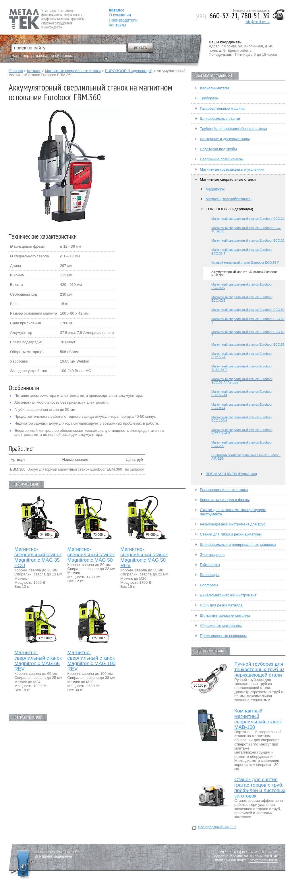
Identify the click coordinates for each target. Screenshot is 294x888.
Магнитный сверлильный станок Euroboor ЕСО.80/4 (241, 406)
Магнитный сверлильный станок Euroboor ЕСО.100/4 (241, 418)
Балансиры (209, 575)
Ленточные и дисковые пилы (224, 139)
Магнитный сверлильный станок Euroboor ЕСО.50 (248, 309)
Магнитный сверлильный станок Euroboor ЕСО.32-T (241, 251)
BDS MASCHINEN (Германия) (231, 474)
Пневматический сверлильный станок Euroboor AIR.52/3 (246, 456)
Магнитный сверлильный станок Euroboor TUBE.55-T (241, 368)
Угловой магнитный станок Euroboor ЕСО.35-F (245, 262)
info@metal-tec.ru (257, 22)
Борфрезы (209, 585)
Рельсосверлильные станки (224, 490)
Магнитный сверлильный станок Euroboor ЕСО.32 (248, 240)
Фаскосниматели (214, 88)
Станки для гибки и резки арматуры (231, 534)
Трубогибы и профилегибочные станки (233, 129)
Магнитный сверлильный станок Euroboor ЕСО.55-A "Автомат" (241, 380)
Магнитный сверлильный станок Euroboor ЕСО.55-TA (241, 393)
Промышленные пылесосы (223, 636)
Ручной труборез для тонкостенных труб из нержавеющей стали (259, 669)
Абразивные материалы (221, 626)
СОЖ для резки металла (221, 605)
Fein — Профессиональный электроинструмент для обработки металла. (46, 12)
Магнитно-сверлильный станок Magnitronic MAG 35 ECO (38, 557)
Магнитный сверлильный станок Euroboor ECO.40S (241, 286)
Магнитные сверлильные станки (72, 71)
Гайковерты (210, 565)
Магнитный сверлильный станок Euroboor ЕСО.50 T (248, 333)
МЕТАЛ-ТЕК (69, 852)
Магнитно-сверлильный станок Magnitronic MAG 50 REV (144, 557)
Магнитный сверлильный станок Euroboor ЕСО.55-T (241, 355)
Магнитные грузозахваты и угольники (232, 169)
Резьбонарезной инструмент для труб (232, 524)
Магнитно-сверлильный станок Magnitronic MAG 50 (91, 554)
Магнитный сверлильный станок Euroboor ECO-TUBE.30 (246, 229)
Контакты (117, 25)
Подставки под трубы (218, 149)
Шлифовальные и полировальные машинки (238, 545)
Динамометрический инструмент (228, 595)
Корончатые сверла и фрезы (224, 500)
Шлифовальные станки (220, 119)
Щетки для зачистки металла (225, 616)
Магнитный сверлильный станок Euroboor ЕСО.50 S (248, 320)
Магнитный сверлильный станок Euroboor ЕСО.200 (241, 444)
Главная (16, 71)
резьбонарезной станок (51, 55)
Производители (123, 20)
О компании (120, 15)
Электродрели (212, 555)
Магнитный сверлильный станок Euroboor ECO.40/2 (241, 298)
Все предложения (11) (217, 827)
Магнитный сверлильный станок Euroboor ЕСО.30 (248, 218)
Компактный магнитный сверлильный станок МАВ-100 (258, 719)
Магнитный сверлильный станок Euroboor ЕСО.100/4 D (241, 431)
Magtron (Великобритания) (229, 199)
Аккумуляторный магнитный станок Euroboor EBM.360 (244, 273)
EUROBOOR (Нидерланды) (128, 71)
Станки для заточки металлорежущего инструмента (233, 512)
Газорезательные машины (222, 109)
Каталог (33, 71)
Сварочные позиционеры (221, 159)
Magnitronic (215, 189)
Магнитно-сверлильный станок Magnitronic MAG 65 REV (38, 661)
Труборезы (209, 98)
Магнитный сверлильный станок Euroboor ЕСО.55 (248, 344)
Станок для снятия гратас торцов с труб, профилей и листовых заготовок (259, 788)
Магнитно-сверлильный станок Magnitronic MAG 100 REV (91, 661)
